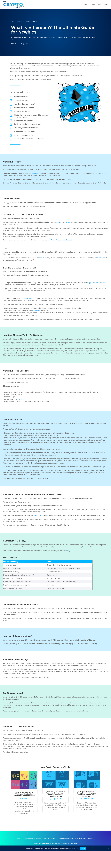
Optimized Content (48, 843)
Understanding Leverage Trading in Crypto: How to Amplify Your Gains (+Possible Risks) (55, 793)
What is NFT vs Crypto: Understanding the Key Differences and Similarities (24, 794)
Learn (93, 4)
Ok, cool (83, 848)
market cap (101, 258)
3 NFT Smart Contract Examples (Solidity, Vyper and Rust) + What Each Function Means (87, 793)
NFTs (20, 399)
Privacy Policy (75, 848)
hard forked (38, 515)
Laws (99, 4)
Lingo (86, 4)
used (58, 222)
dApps (68, 222)
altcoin (41, 258)
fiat (68, 551)
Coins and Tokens (21, 21)
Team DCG (16, 44)
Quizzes (105, 4)
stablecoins (36, 310)
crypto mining (93, 283)
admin (52, 799)
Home (12, 21)
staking (103, 283)
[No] (109, 848)
